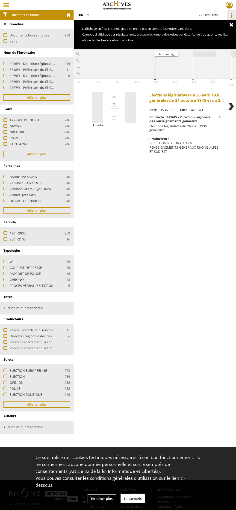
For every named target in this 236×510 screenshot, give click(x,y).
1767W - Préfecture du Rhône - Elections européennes (51, 87)
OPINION (17, 382)
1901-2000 (18, 233)
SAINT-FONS (19, 144)
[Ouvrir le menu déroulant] (6, 5)
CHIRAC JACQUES (23, 194)
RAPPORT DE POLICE (25, 273)
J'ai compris (133, 498)
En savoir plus (102, 498)
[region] (155, 118)
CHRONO (17, 279)
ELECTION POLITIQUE (26, 394)
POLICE (15, 388)
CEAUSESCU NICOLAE (26, 182)
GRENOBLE (18, 132)
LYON (14, 138)
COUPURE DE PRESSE (26, 267)
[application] (155, 68)
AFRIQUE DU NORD (24, 120)
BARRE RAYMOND (23, 176)
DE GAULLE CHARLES (25, 200)
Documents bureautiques (29, 35)
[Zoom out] (78, 61)
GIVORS (15, 126)
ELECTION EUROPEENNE (28, 370)
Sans (13, 41)
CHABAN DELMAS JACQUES (30, 188)
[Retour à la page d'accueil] (78, 75)
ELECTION (17, 376)
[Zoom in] (78, 55)
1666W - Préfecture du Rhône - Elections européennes (51, 81)
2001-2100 (18, 239)
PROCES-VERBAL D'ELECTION (32, 285)
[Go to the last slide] (78, 68)
